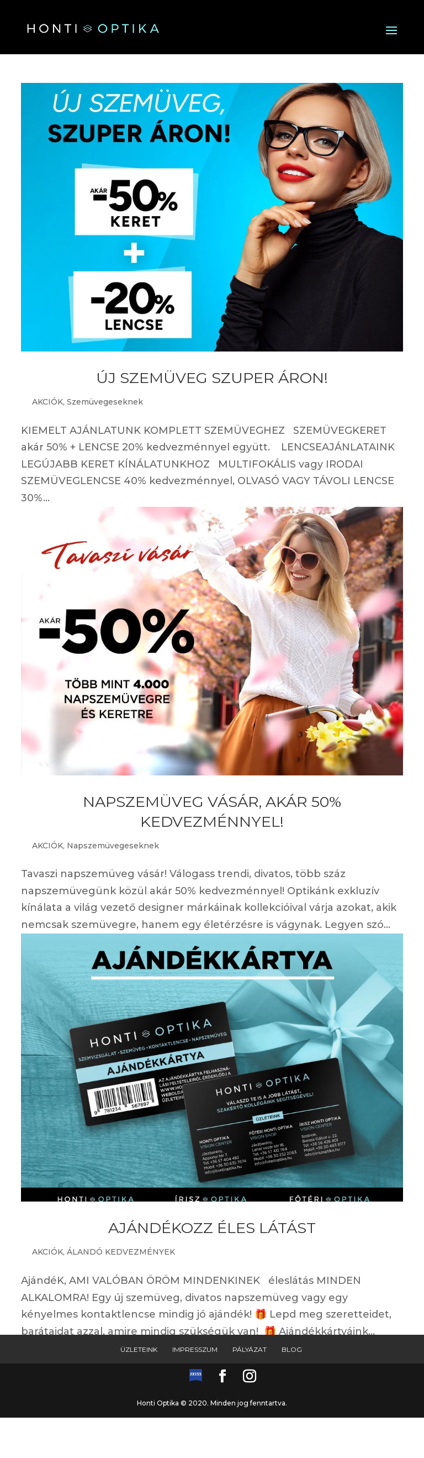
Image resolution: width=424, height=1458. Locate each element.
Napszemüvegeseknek (113, 846)
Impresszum (195, 1349)
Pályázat (249, 1349)
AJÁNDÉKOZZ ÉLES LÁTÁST (212, 1228)
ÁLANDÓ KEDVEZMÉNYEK (121, 1252)
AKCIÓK (47, 402)
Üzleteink (138, 1349)
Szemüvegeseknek (105, 402)
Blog (292, 1349)
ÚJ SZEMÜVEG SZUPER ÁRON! (212, 378)
